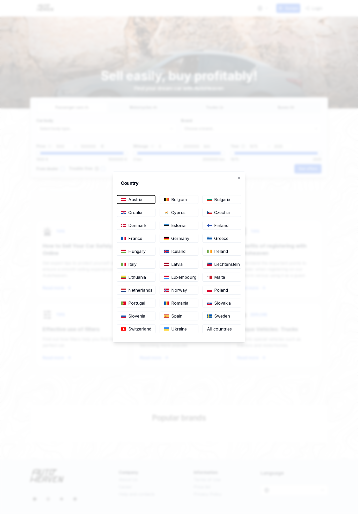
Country (132, 183)
